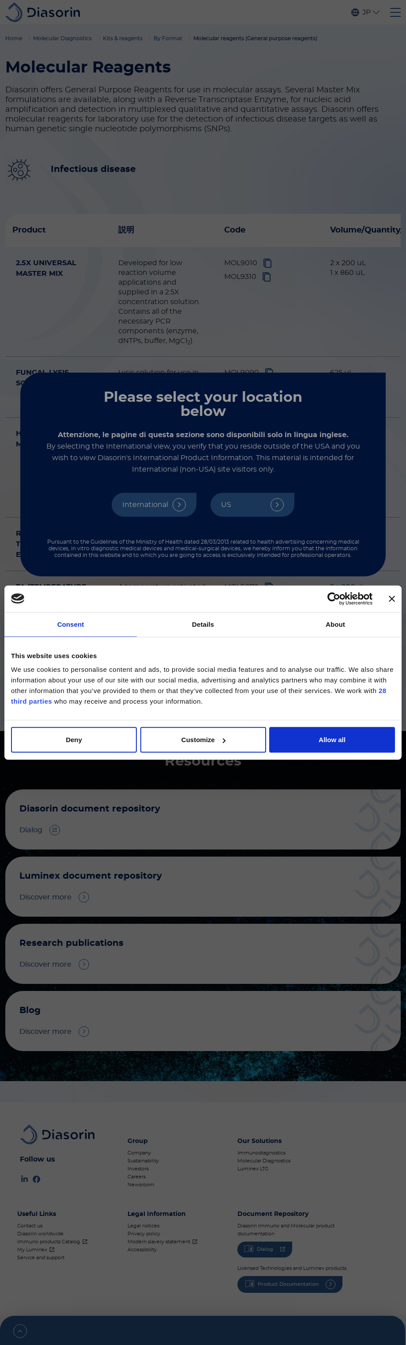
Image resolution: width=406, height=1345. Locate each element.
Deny (74, 739)
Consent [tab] (70, 624)
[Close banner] (392, 598)
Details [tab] (203, 624)
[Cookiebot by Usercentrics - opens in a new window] (333, 598)
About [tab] (335, 624)
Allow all (332, 739)
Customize (203, 739)
